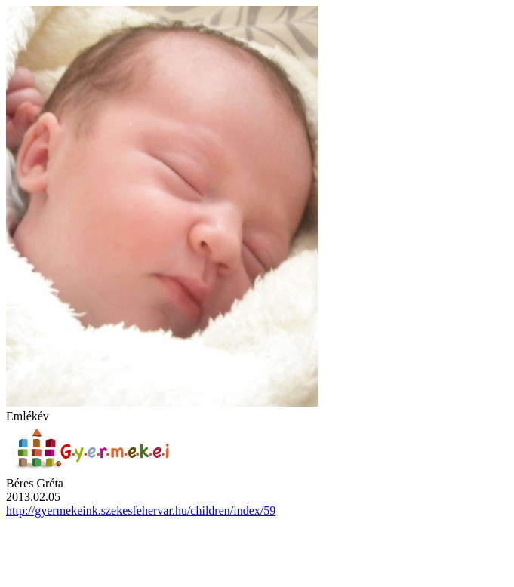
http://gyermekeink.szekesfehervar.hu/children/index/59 (140, 510)
